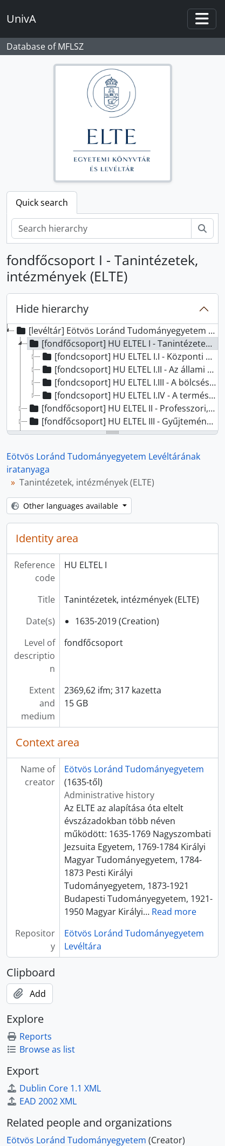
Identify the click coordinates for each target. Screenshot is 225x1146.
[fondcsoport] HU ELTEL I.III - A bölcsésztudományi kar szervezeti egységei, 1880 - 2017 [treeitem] (129, 382)
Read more (174, 912)
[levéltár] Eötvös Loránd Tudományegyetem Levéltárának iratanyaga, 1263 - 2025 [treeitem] (116, 330)
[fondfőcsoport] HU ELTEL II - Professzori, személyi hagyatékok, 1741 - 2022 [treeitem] (123, 408)
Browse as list (40, 1049)
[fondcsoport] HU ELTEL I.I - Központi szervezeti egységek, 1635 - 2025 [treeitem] (129, 356)
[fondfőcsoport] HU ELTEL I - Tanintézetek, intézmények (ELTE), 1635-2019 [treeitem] (123, 343)
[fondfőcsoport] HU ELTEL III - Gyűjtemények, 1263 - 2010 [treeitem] (123, 421)
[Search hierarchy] (101, 228)
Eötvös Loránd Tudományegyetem (134, 769)
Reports (29, 1036)
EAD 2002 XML (41, 1101)
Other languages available (65, 506)
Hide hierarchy (52, 308)
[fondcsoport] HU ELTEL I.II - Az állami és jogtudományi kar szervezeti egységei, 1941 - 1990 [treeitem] (129, 369)
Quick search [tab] (42, 202)
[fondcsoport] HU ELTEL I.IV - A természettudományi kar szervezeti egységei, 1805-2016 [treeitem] (129, 395)
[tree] (112, 378)
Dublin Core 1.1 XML (53, 1088)
